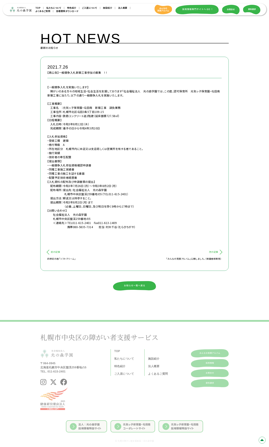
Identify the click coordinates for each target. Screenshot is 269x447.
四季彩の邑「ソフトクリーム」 (61, 258)
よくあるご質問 (42, 11)
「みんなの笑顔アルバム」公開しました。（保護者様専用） (194, 258)
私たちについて (53, 7)
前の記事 (55, 251)
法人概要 (122, 7)
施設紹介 (107, 7)
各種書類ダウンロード (67, 11)
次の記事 (213, 251)
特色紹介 (71, 7)
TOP (38, 7)
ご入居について (89, 7)
